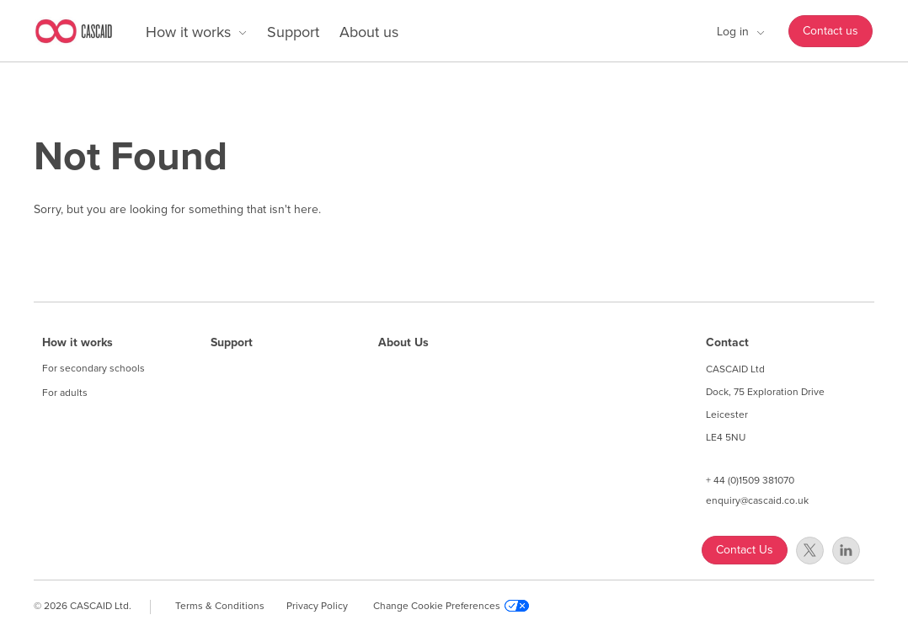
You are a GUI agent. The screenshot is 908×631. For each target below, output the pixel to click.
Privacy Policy (317, 606)
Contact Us (744, 550)
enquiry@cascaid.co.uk (757, 500)
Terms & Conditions (219, 606)
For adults (65, 392)
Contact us (830, 31)
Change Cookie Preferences (451, 606)
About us (368, 32)
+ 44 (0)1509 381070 (750, 480)
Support (293, 32)
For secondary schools (93, 368)
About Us (403, 343)
